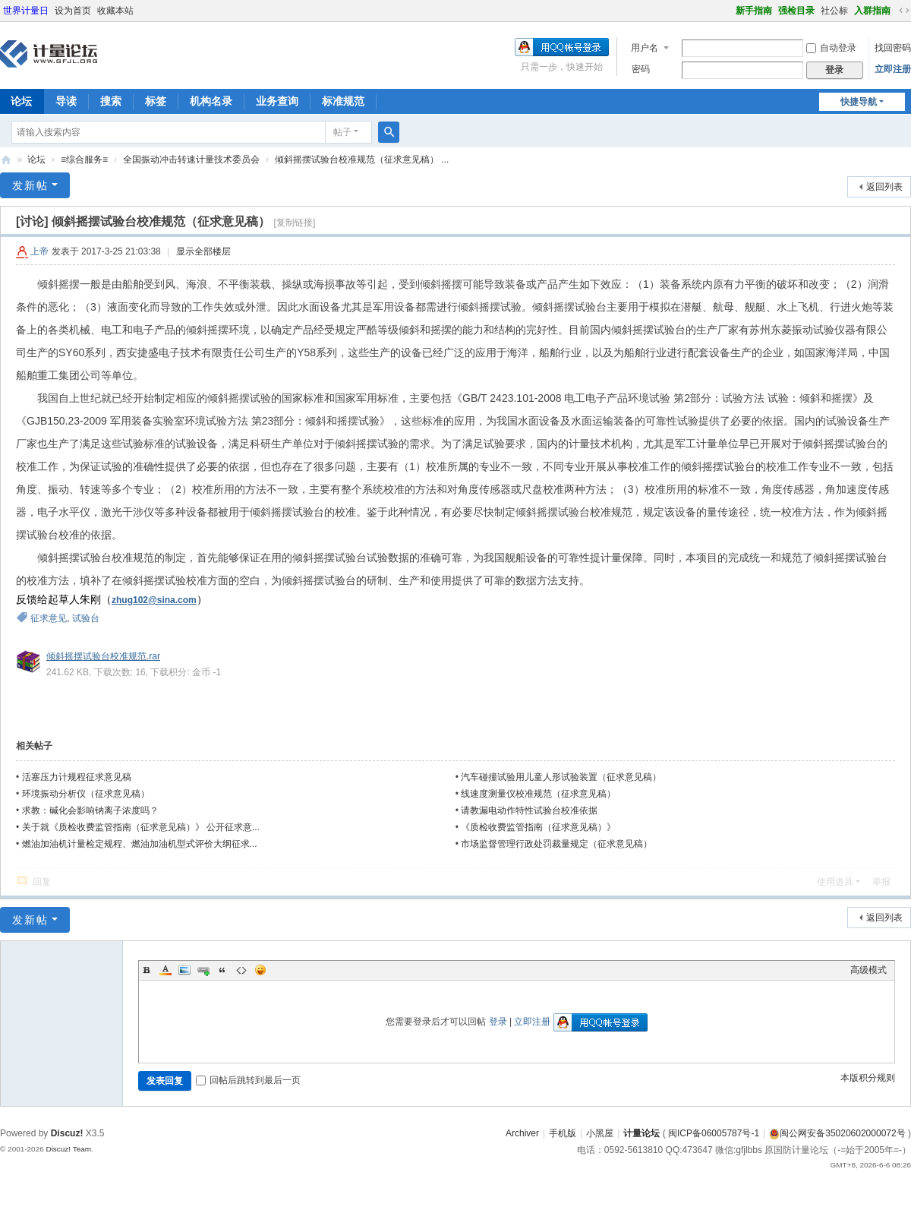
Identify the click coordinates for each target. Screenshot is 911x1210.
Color (165, 970)
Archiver (522, 1133)
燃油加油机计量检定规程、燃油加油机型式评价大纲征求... (139, 844)
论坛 (36, 159)
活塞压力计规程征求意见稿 (76, 777)
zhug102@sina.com (154, 600)
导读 (66, 101)
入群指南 (872, 10)
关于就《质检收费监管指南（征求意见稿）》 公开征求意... (141, 827)
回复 (42, 882)
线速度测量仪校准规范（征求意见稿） (538, 793)
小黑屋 (599, 1133)
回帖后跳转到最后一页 (248, 1080)
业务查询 (277, 101)
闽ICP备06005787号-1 (713, 1133)
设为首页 (73, 10)
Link (203, 970)
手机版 (562, 1133)
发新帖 (30, 185)
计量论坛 (6, 160)
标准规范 (343, 101)
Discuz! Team (68, 1149)
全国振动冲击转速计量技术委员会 (191, 159)
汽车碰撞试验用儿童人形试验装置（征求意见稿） (561, 777)
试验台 (85, 618)
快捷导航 (858, 101)
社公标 (834, 10)
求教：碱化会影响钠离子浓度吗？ (90, 810)
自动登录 (831, 48)
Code (241, 970)
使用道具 (835, 882)
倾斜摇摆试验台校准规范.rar (103, 656)
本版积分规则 (867, 1078)
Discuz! (67, 1133)
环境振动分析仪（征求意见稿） (86, 793)
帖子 (342, 132)
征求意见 (48, 618)
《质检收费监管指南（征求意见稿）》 (538, 827)
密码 (641, 69)
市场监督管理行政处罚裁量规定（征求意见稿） (556, 844)
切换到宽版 (904, 10)
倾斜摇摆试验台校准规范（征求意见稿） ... (362, 159)
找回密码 (893, 48)
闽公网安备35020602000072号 (837, 1133)
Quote (222, 970)
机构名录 (211, 101)
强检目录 (796, 10)
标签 (155, 101)
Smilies (260, 970)
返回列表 (884, 187)
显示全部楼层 (203, 251)
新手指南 (754, 10)
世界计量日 (26, 10)
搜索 (110, 101)
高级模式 (868, 970)
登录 (498, 1021)
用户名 (644, 48)
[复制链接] (295, 222)
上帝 (39, 251)
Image (184, 970)
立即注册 (893, 69)
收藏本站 (115, 10)
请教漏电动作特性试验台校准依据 (529, 810)
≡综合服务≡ (84, 159)
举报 (881, 882)
